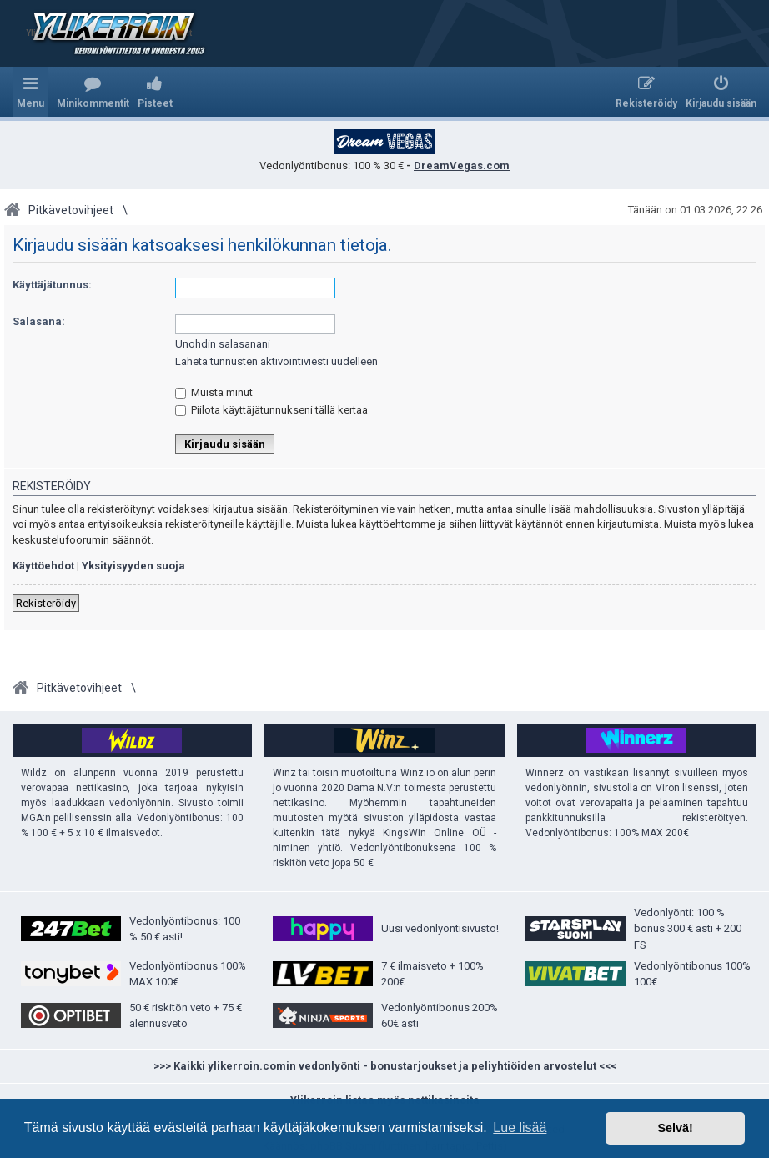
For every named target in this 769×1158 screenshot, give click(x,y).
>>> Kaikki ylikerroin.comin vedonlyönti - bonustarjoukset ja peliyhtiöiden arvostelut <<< (384, 1066)
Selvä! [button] (674, 1128)
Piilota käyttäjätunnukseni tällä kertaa (271, 410)
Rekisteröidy (46, 603)
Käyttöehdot (43, 565)
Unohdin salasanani (222, 344)
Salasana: (39, 321)
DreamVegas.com (462, 165)
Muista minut (214, 392)
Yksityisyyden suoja (133, 565)
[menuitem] (93, 92)
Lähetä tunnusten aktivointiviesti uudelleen (276, 361)
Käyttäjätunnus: (52, 284)
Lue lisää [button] (519, 1127)
